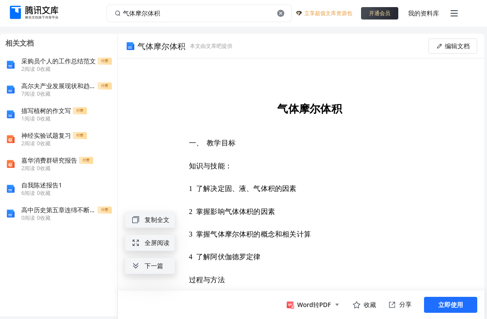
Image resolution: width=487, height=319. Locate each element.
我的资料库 (423, 13)
